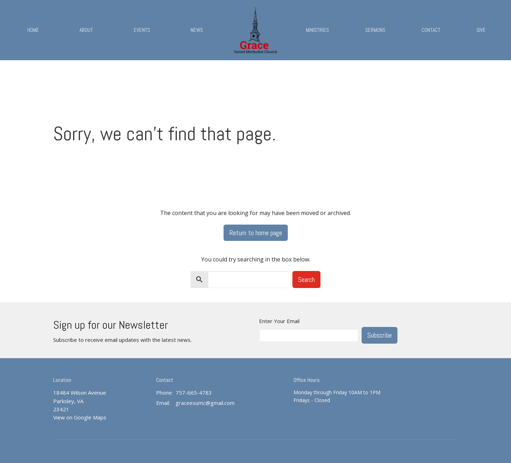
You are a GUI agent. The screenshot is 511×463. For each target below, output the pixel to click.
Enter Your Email (279, 320)
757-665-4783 (194, 392)
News (197, 30)
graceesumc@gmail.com (205, 402)
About (86, 30)
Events (142, 30)
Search (306, 279)
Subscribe (379, 335)
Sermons (375, 30)
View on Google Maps (79, 417)
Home (33, 30)
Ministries (317, 30)
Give (481, 30)
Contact (431, 30)
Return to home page (255, 232)
